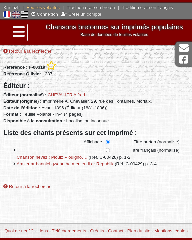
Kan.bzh (11, 7)
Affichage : (94, 141)
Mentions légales (171, 230)
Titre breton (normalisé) (157, 141)
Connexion (44, 14)
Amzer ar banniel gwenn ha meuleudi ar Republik (65, 163)
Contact (115, 230)
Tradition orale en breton (91, 7)
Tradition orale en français (147, 7)
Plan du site (138, 230)
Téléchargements (69, 230)
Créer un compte (81, 14)
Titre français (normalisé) (155, 150)
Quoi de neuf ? (18, 230)
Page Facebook (184, 59)
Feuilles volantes (43, 7)
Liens (42, 230)
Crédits (97, 230)
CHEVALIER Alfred (66, 94)
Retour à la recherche (27, 51)
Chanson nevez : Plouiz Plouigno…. (52, 157)
